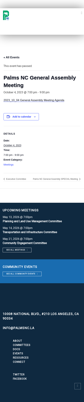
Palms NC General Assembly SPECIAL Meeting (56, 179)
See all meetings (15, 250)
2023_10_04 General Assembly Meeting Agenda (34, 100)
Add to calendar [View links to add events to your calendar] (22, 116)
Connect (19, 362)
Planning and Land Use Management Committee (32, 221)
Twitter (19, 374)
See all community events (20, 274)
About (17, 340)
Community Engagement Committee (25, 243)
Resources (21, 357)
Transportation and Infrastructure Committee (30, 232)
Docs (16, 349)
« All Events (11, 57)
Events (18, 353)
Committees (21, 345)
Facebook (20, 378)
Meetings (9, 164)
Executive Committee (15, 179)
